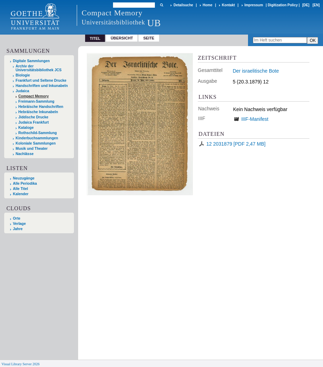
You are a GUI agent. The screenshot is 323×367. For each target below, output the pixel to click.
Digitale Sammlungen (31, 61)
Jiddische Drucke (33, 117)
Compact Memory (33, 96)
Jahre (18, 229)
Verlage (19, 224)
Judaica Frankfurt (33, 122)
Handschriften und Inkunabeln (42, 86)
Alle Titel (20, 189)
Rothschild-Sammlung (37, 133)
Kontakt (228, 5)
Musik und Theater (32, 149)
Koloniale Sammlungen (36, 143)
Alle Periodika (25, 183)
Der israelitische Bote (256, 71)
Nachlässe (24, 154)
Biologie (23, 75)
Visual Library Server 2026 (20, 364)
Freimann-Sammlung (36, 101)
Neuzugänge (24, 178)
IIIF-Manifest (255, 119)
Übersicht (122, 38)
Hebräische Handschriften (40, 107)
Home (207, 5)
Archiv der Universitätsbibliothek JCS (39, 68)
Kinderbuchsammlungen (37, 138)
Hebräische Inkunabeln (38, 112)
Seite (149, 38)
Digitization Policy (283, 5)
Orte (16, 218)
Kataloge (26, 128)
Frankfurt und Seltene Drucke (41, 80)
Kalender (20, 194)
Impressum (254, 5)
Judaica (22, 91)
